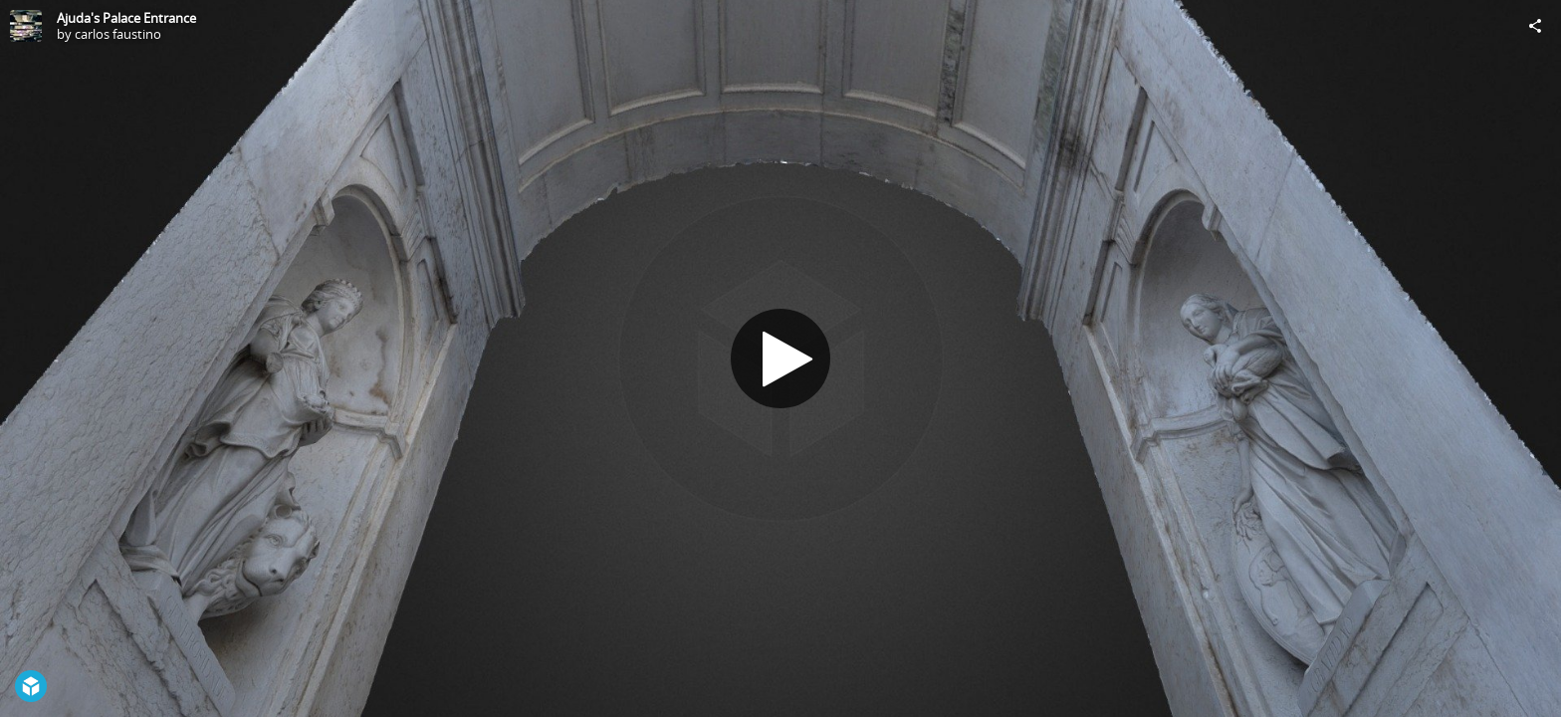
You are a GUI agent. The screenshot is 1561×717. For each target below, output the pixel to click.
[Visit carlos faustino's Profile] (26, 26)
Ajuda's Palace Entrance (126, 18)
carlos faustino (118, 34)
